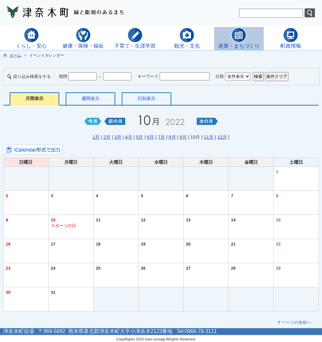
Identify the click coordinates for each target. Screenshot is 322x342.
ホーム (15, 55)
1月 (95, 137)
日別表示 (146, 98)
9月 (183, 137)
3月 (117, 137)
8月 (172, 137)
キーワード (147, 76)
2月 (106, 137)
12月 (222, 137)
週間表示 (90, 98)
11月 (208, 137)
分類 (219, 76)
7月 (161, 137)
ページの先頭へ (296, 322)
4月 (128, 137)
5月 (139, 137)
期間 (63, 76)
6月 (150, 137)
